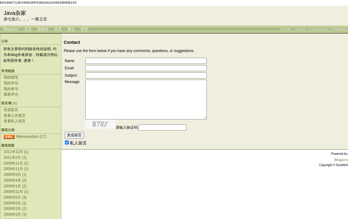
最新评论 (11, 94)
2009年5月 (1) (15, 174)
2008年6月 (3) (15, 197)
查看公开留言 (15, 115)
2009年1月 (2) (15, 186)
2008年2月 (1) (15, 214)
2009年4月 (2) (15, 180)
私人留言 (78, 143)
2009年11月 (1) (16, 169)
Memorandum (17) (31, 136)
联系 (58, 29)
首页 (28, 29)
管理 (84, 29)
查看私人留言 (15, 121)
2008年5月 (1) (15, 203)
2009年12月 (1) (16, 163)
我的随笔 (11, 77)
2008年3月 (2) (15, 209)
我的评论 (11, 83)
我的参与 (11, 89)
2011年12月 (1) (16, 152)
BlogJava (10, 29)
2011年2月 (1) (15, 157)
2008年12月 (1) (16, 191)
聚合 (71, 29)
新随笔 (42, 29)
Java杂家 (15, 13)
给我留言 (11, 110)
